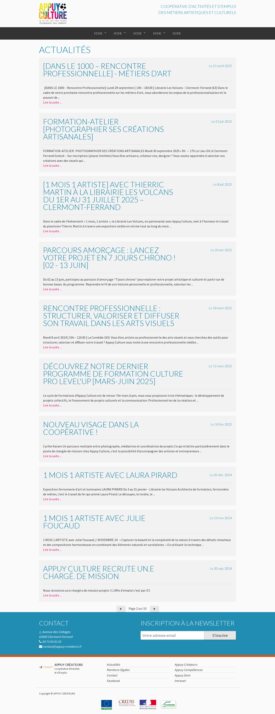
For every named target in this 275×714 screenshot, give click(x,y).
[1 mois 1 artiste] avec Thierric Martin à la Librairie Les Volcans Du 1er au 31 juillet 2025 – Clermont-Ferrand (108, 196)
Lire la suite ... (52, 102)
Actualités (113, 664)
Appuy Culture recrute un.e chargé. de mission (98, 572)
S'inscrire (220, 635)
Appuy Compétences (188, 670)
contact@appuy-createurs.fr (62, 646)
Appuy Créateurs (185, 664)
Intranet (179, 681)
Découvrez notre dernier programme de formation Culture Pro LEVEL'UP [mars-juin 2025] (113, 374)
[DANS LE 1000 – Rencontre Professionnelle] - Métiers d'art (107, 69)
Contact (54, 623)
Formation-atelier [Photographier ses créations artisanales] (103, 129)
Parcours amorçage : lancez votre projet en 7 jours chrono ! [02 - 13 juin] (109, 257)
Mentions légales (118, 670)
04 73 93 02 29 (51, 641)
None (98, 33)
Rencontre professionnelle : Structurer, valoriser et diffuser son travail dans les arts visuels (111, 316)
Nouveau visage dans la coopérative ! (91, 428)
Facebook (113, 681)
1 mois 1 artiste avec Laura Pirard (110, 475)
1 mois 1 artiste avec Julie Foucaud (94, 521)
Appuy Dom (182, 675)
